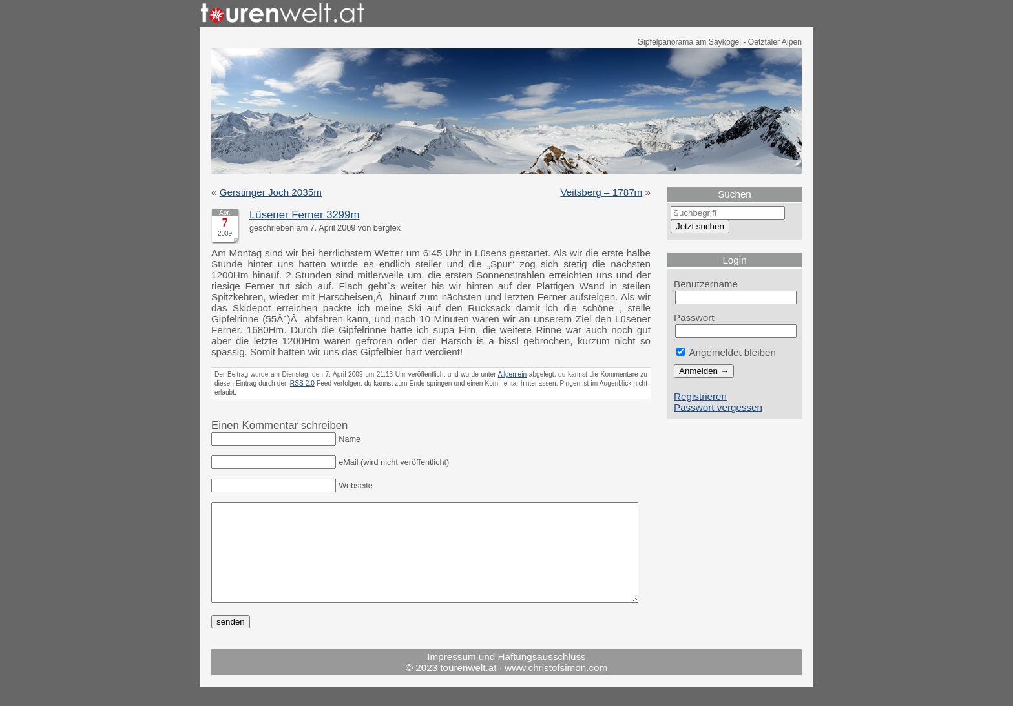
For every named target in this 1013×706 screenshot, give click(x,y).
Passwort (694, 317)
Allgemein (512, 374)
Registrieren (700, 396)
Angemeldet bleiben (726, 352)
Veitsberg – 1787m (601, 192)
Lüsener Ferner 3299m (304, 215)
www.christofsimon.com (556, 686)
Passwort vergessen (718, 407)
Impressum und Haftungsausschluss (506, 675)
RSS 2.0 (302, 383)
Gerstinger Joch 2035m (271, 192)
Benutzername (706, 283)
